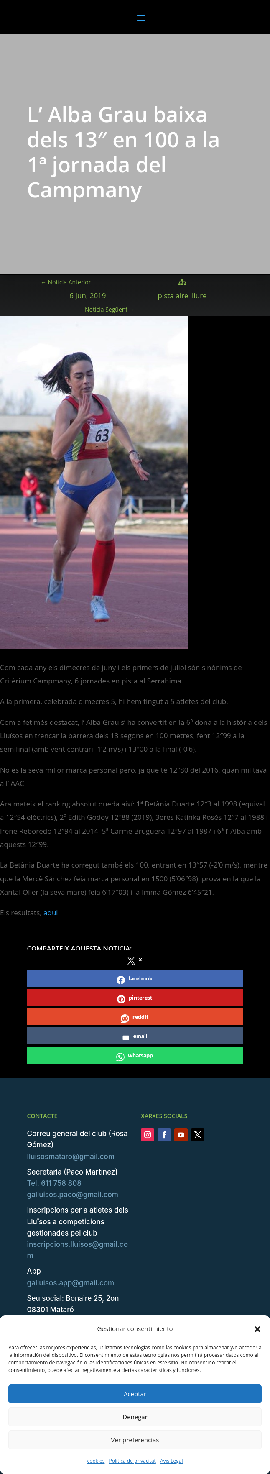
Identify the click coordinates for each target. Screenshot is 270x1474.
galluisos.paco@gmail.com (72, 1194)
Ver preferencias (135, 1440)
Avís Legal (171, 1460)
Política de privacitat (132, 1460)
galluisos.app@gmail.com (71, 1283)
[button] (257, 1329)
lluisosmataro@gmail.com (71, 1156)
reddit (134, 1018)
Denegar (135, 1417)
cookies (95, 1460)
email (135, 1037)
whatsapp (134, 1056)
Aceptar (135, 1394)
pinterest (134, 998)
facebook (135, 979)
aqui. (51, 912)
